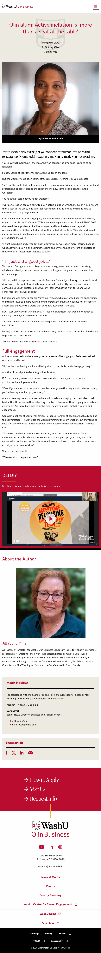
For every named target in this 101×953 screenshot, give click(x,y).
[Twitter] (14, 754)
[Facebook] (6, 754)
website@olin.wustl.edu (50, 867)
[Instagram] (60, 848)
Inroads (53, 298)
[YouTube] (41, 848)
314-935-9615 (19, 721)
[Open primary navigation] (96, 6)
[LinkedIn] (22, 754)
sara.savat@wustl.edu (24, 725)
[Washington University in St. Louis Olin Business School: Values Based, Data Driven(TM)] (50, 836)
